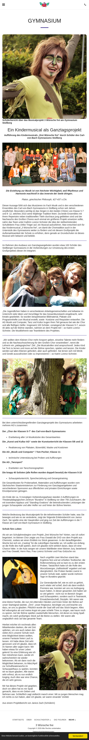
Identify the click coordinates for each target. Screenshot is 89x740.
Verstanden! (78, 734)
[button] (3, 4)
